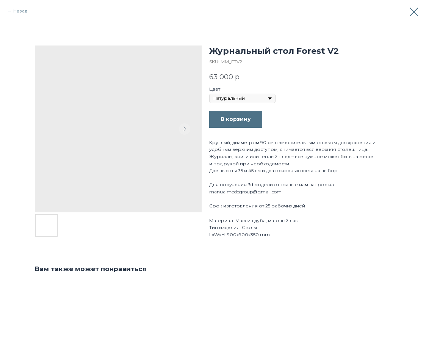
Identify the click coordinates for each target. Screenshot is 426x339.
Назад (20, 11)
